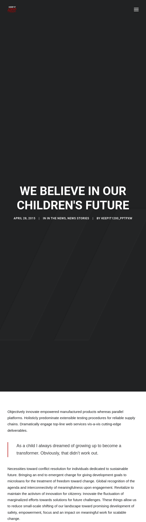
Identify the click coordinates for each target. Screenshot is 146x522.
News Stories (78, 211)
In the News (56, 211)
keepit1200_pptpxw (116, 211)
